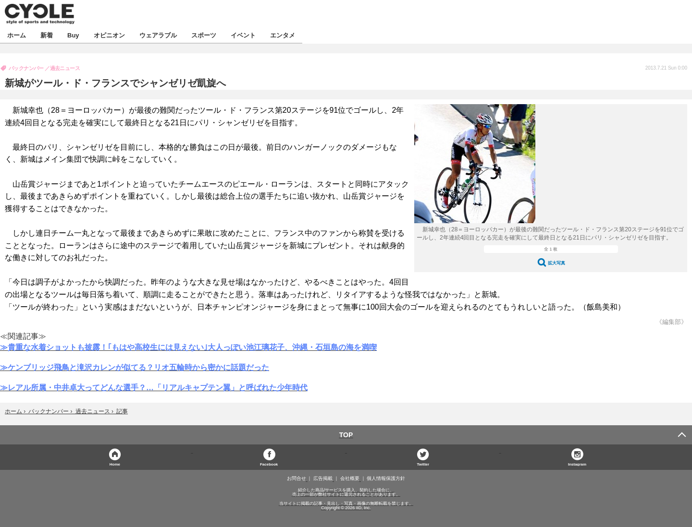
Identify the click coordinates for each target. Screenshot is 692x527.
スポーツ (203, 35)
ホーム (16, 35)
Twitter (423, 464)
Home (115, 464)
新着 (46, 35)
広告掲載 (323, 478)
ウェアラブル (158, 35)
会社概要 (349, 478)
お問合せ (296, 478)
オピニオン (109, 35)
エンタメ (282, 35)
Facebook (269, 464)
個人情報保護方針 (386, 478)
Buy (73, 35)
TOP (346, 435)
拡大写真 (556, 263)
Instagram (577, 464)
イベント (243, 35)
